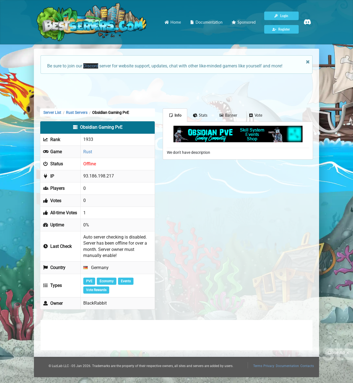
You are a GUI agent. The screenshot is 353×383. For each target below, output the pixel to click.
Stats (200, 115)
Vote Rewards (96, 290)
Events (126, 281)
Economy (107, 281)
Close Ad (339, 353)
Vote (256, 115)
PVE (89, 281)
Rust (87, 151)
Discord (90, 66)
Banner (228, 115)
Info (175, 115)
